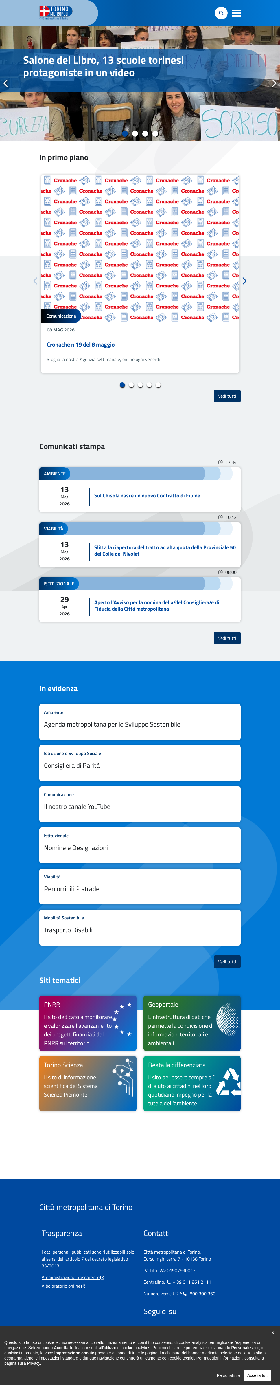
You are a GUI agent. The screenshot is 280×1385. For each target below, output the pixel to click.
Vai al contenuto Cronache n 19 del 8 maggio (140, 274)
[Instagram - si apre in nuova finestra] (157, 1330)
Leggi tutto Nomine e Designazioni (140, 845)
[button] (236, 13)
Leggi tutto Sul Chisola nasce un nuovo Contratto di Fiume (140, 489)
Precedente (6, 83)
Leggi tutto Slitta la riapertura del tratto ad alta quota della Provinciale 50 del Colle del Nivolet (140, 544)
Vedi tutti (229, 396)
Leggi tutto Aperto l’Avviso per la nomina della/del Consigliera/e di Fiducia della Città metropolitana (140, 599)
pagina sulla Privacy (22, 1377)
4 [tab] (155, 133)
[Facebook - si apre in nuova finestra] (148, 1330)
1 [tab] (125, 133)
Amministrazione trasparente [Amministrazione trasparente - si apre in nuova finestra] (71, 1277)
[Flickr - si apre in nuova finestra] (203, 1330)
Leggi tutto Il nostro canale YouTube (140, 804)
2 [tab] (135, 133)
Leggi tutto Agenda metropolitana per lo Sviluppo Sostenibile (140, 722)
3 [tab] (145, 133)
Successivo (274, 83)
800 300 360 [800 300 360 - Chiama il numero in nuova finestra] (198, 1293)
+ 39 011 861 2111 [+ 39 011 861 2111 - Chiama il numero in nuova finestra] (188, 1281)
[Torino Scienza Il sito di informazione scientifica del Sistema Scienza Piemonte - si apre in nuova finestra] (88, 1083)
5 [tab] (158, 385)
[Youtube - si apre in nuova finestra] (194, 1330)
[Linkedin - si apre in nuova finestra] (166, 1330)
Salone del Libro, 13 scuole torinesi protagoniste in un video (103, 66)
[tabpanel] (140, 83)
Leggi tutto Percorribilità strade (140, 886)
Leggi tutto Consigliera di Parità (140, 763)
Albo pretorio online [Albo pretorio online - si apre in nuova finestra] (61, 1286)
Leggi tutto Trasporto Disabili (140, 928)
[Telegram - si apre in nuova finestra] (175, 1330)
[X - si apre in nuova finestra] (185, 1330)
